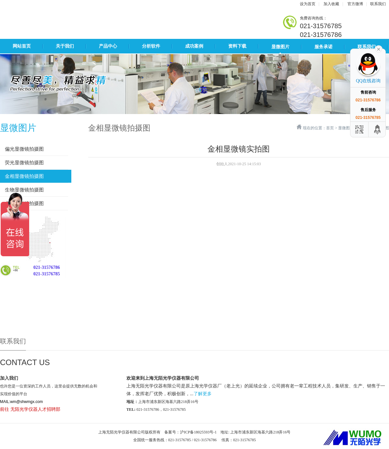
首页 (330, 128)
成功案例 (194, 46)
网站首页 (22, 46)
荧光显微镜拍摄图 (24, 162)
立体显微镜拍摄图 (24, 203)
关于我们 (65, 46)
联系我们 (378, 4)
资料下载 (237, 46)
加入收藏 (331, 4)
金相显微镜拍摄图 (24, 176)
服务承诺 (323, 46)
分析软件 (151, 46)
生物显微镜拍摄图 (24, 189)
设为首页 (307, 4)
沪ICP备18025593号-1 (198, 432)
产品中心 (108, 46)
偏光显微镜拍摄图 (24, 149)
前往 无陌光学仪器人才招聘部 (30, 409)
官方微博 (355, 4)
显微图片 (280, 46)
